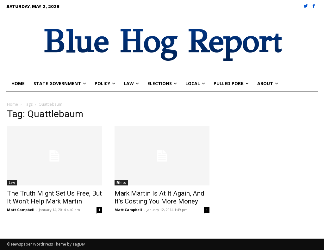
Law (12, 182)
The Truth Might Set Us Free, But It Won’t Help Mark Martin (54, 197)
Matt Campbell (20, 209)
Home (12, 104)
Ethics (121, 182)
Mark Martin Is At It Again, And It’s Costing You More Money (159, 197)
